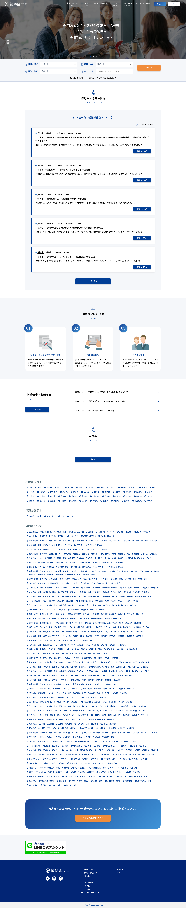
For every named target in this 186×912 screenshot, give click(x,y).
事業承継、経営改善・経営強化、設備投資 (126, 635)
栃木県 (133, 491)
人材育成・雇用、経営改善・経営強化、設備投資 (96, 727)
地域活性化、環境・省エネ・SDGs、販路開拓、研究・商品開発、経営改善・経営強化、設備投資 (67, 613)
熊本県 (105, 504)
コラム (86, 883)
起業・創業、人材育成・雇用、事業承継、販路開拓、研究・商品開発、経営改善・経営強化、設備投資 (116, 544)
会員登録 (155, 5)
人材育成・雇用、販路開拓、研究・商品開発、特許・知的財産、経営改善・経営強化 (93, 696)
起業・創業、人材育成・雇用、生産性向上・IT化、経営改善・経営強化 (119, 670)
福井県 (96, 495)
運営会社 (87, 890)
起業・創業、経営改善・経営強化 (81, 758)
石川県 (86, 495)
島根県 (118, 500)
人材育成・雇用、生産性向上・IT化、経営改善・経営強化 (123, 714)
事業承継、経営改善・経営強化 (85, 762)
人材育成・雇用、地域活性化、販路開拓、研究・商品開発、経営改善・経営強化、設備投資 (65, 548)
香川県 (42, 504)
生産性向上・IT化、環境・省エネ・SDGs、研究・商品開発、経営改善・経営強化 (61, 644)
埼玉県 (154, 491)
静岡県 (139, 495)
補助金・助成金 (35, 520)
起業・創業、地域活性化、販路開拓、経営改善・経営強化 (130, 561)
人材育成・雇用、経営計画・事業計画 (44, 600)
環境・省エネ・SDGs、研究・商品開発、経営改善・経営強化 (53, 692)
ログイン (172, 5)
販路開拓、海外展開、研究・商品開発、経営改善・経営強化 (53, 732)
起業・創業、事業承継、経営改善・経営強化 (47, 653)
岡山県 (128, 500)
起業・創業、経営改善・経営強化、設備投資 (47, 701)
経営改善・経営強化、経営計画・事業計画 (46, 723)
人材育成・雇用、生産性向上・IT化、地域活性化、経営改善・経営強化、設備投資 (62, 714)
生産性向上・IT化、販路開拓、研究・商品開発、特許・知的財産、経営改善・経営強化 (63, 666)
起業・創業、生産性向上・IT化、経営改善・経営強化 (96, 688)
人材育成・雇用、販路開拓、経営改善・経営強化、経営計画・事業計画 (57, 670)
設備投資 (62, 784)
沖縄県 (149, 504)
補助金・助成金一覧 (90, 877)
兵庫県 (74, 500)
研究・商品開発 (49, 789)
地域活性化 (33, 789)
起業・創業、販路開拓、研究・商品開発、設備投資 (49, 544)
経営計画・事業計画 (139, 780)
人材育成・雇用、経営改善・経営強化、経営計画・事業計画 (113, 609)
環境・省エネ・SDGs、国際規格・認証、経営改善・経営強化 (53, 587)
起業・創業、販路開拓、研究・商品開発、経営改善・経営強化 (54, 661)
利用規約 (87, 893)
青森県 (59, 491)
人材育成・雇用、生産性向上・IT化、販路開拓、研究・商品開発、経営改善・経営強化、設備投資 (68, 553)
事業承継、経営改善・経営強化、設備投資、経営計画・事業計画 (108, 732)
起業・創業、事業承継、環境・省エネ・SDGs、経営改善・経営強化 (114, 626)
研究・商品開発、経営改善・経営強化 (143, 754)
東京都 (42, 495)
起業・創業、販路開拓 (91, 595)
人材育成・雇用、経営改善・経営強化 (44, 754)
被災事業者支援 (47, 784)
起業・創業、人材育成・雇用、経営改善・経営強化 (49, 688)
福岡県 (74, 504)
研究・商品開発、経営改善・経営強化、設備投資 (48, 749)
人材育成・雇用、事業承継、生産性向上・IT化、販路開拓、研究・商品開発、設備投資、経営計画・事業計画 (107, 600)
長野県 (118, 495)
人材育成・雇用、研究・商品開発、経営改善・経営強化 (125, 762)
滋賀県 (42, 500)
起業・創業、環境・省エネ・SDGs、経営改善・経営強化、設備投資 (127, 758)
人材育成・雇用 (113, 784)
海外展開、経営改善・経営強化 (41, 696)
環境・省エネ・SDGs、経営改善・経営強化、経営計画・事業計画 (124, 535)
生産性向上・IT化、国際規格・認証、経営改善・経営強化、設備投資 (56, 609)
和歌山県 (95, 500)
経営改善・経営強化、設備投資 (81, 775)
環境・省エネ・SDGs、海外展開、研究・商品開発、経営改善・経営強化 (58, 771)
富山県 (75, 495)
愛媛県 (52, 504)
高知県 (63, 504)
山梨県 (107, 495)
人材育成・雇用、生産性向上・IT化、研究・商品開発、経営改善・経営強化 (103, 679)
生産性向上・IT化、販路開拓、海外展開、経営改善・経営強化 (54, 705)
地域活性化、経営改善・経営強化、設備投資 (47, 767)
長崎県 (95, 504)
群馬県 (144, 491)
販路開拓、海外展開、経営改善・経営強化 (46, 758)
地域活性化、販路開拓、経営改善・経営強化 (47, 540)
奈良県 (84, 500)
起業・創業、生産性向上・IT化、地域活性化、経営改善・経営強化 (55, 626)
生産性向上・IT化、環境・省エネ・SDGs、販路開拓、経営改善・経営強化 (107, 745)
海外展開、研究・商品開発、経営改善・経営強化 (48, 679)
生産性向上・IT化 (144, 784)
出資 (71, 520)
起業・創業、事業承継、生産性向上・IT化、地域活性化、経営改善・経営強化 (120, 674)
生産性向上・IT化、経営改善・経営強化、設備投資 (49, 740)
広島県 (139, 500)
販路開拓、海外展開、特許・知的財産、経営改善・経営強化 (53, 622)
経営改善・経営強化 (69, 789)
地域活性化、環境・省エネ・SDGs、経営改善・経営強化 (114, 771)
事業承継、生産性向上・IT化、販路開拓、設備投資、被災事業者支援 (95, 566)
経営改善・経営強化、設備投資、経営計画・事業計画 (135, 736)
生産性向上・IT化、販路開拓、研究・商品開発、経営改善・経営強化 (56, 674)
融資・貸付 (51, 520)
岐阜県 (128, 495)
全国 (39, 491)
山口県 (149, 500)
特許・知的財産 (107, 780)
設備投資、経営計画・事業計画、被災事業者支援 (48, 570)
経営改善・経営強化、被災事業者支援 (44, 780)
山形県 (102, 491)
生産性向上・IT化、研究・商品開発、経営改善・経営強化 (126, 666)
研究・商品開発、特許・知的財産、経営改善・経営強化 (51, 604)
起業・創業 (97, 784)
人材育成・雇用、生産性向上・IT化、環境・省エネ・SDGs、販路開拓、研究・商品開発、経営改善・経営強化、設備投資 (77, 648)
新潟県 (65, 495)
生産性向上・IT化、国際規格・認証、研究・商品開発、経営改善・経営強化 (59, 710)
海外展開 (122, 780)
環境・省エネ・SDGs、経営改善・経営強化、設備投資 (50, 745)
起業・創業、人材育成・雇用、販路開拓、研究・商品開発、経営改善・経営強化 (61, 631)
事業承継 (128, 784)
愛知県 (149, 495)
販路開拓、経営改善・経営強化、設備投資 (46, 566)
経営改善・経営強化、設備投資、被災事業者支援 (94, 740)
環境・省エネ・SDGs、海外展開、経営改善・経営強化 (127, 595)
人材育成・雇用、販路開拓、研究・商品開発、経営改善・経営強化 (130, 557)
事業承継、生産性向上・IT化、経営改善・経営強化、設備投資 (98, 570)
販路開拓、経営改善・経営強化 (96, 736)
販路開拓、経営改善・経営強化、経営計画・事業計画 (50, 727)
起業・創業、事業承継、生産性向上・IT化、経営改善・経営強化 (108, 692)
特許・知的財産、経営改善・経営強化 (44, 657)
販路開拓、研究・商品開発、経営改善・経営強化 (48, 762)
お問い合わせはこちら (93, 822)
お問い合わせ (88, 886)
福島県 (112, 491)
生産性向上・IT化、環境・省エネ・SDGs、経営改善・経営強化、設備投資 (58, 718)
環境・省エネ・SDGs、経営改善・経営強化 (46, 775)
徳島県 (31, 504)
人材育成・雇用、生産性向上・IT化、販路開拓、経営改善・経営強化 (120, 718)
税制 (62, 520)
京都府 (52, 500)
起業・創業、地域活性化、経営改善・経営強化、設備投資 (91, 723)
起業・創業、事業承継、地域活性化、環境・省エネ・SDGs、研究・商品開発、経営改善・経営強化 (68, 582)
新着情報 (87, 880)
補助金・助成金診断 (137, 4)
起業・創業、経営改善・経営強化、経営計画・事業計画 (86, 657)
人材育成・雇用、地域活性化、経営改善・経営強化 (119, 775)
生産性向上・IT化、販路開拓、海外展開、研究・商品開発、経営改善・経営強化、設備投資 (65, 561)
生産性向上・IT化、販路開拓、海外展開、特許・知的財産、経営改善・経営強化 (61, 535)
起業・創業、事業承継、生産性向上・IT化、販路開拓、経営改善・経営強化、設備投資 (63, 557)
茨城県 (123, 491)
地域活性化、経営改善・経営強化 (86, 749)
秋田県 (91, 491)
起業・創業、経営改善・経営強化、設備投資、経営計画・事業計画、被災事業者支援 (103, 653)
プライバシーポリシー (91, 896)
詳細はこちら (142, 151)
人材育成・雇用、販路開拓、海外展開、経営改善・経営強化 (53, 595)
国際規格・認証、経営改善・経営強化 (44, 635)
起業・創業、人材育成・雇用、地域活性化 (130, 582)
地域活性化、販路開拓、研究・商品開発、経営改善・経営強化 (109, 705)
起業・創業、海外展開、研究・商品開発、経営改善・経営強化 (54, 736)
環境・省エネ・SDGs (79, 784)
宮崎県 (126, 504)
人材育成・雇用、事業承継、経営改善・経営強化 (48, 683)
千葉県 (31, 495)
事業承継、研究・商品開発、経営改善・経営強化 (84, 635)
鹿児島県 (138, 504)
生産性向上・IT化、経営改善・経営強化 (80, 780)
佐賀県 (84, 504)
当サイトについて (90, 873)
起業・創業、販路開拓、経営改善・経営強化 (140, 591)
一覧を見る (93, 281)
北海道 (49, 491)
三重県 (31, 500)
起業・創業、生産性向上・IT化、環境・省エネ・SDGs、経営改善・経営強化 (59, 617)
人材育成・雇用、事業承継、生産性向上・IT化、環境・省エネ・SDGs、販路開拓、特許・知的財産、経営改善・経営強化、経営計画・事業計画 (86, 639)
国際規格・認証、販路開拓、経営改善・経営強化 (102, 587)
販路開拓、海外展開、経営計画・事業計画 (101, 591)
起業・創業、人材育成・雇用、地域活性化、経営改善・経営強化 (124, 631)
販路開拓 (32, 784)
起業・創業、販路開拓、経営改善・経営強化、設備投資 (92, 540)
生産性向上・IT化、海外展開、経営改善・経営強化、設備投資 (54, 591)
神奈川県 (53, 495)
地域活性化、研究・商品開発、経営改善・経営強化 (125, 749)
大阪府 (63, 500)
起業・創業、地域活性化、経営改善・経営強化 (88, 701)
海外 (31, 491)
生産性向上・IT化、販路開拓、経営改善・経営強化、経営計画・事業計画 (93, 754)
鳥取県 (107, 500)
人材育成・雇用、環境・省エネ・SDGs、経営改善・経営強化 (94, 767)
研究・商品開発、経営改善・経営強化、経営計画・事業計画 (119, 617)
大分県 (116, 504)
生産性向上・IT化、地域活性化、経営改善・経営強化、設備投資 (120, 710)
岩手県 (70, 491)
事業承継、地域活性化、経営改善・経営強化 (102, 661)
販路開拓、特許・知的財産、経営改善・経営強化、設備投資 (97, 683)
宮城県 (81, 491)
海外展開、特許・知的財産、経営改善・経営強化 (101, 622)
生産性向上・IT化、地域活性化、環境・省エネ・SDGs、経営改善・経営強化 (109, 604)
